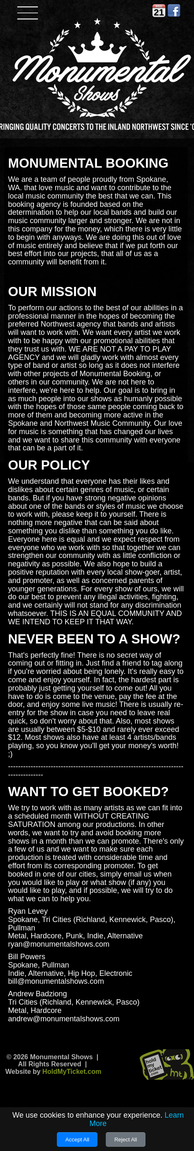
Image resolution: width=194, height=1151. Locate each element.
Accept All (77, 1139)
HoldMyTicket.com (71, 1071)
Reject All (125, 1139)
